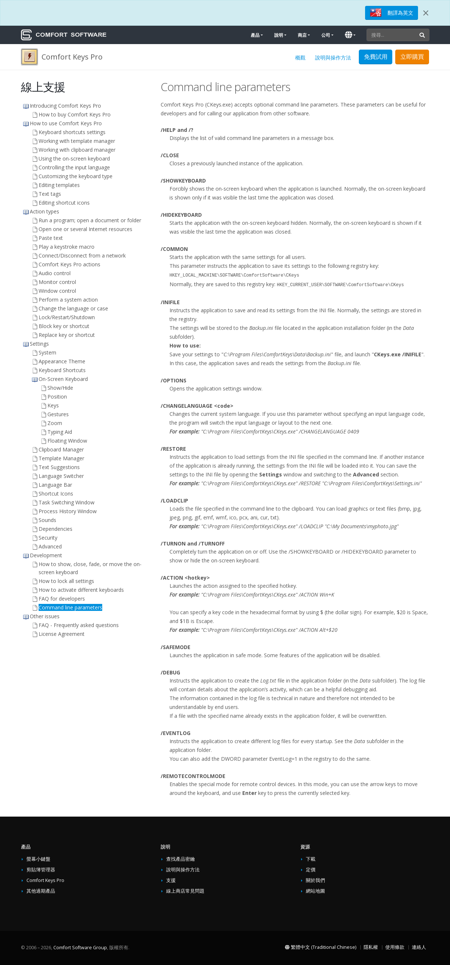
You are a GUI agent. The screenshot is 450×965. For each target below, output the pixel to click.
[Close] (425, 13)
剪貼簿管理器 (40, 870)
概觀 (300, 57)
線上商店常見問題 (185, 891)
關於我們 (315, 880)
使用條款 (394, 947)
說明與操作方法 (333, 57)
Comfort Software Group (80, 947)
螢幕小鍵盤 (38, 859)
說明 (278, 35)
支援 (171, 880)
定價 (310, 870)
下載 (310, 859)
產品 (255, 35)
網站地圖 (315, 891)
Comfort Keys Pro (45, 880)
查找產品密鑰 (180, 859)
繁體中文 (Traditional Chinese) (320, 947)
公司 (325, 35)
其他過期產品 (40, 891)
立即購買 (412, 57)
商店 (302, 35)
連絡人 (419, 947)
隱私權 (371, 947)
